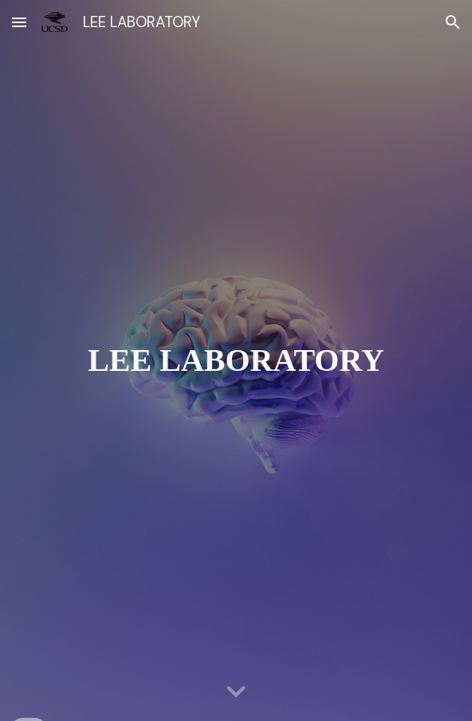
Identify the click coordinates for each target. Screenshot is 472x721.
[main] (236, 360)
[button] (19, 22)
